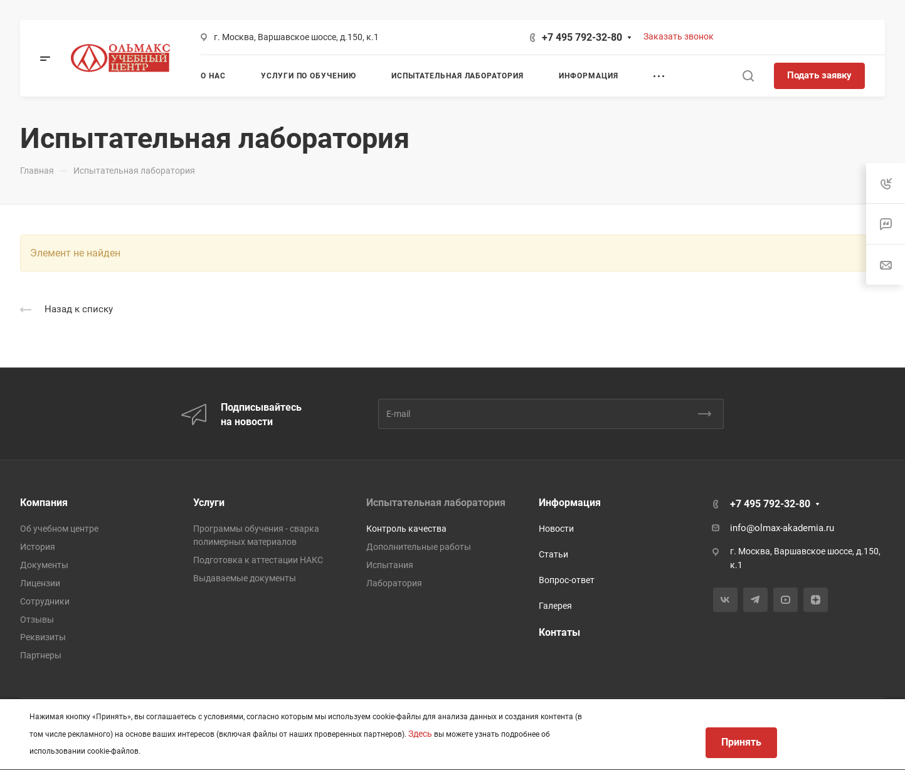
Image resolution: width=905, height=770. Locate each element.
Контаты (559, 632)
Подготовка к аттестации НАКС (258, 560)
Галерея (555, 606)
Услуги (209, 503)
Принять (741, 742)
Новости (556, 529)
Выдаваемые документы (244, 578)
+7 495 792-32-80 (582, 37)
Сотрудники (45, 601)
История (37, 547)
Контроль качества (406, 529)
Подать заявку (819, 75)
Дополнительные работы (418, 547)
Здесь (420, 734)
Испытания (389, 565)
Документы (44, 565)
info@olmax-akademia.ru (782, 528)
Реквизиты (43, 637)
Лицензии (40, 583)
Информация (570, 503)
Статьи (553, 554)
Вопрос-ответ (567, 580)
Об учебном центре (59, 529)
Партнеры (40, 655)
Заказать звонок (678, 36)
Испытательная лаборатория (435, 503)
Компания (44, 503)
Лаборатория (394, 583)
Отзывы (37, 619)
